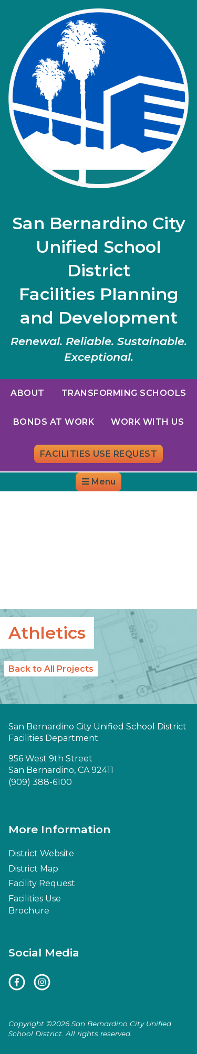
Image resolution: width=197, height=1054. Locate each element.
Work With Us (147, 422)
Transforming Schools (123, 393)
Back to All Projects (51, 669)
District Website (44, 501)
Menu (99, 482)
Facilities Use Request (99, 454)
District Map (117, 501)
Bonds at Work (53, 422)
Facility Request (41, 883)
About (27, 393)
